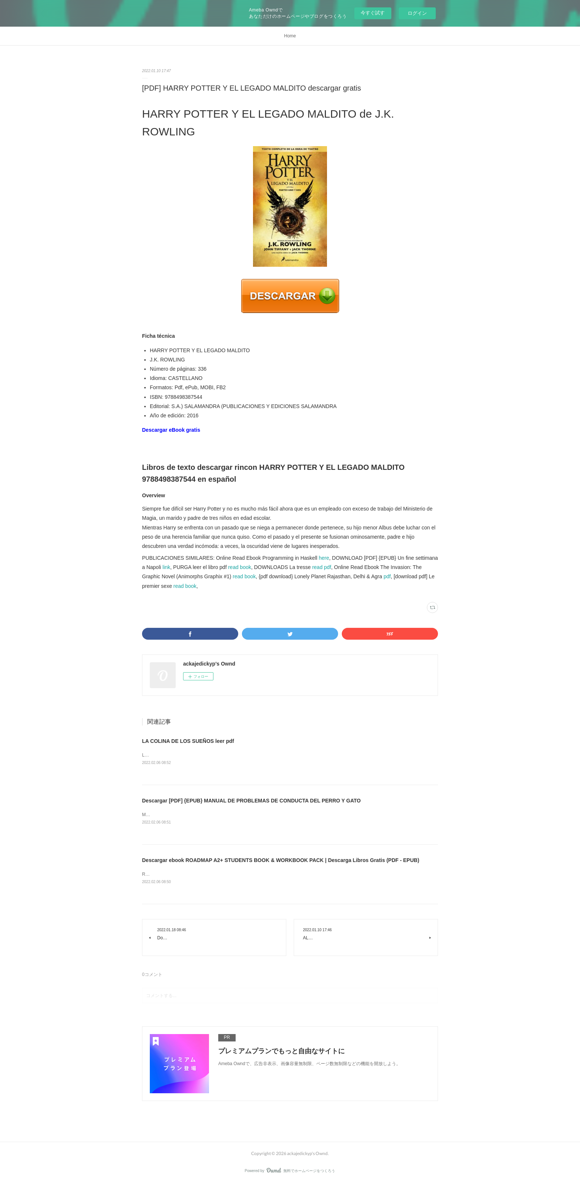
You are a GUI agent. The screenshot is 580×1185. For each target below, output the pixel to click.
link (166, 567)
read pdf (321, 567)
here (324, 558)
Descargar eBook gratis (171, 430)
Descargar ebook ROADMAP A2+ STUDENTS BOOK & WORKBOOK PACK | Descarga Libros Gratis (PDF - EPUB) (280, 861)
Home (290, 35)
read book (239, 567)
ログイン (417, 13)
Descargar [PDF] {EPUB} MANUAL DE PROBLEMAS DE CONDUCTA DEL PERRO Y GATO (251, 801)
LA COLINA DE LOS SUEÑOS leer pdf (188, 741)
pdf (387, 576)
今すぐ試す (373, 13)
